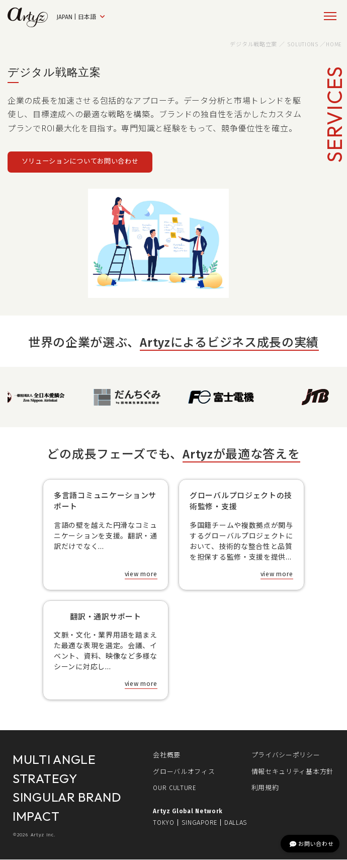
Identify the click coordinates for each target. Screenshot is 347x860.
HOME (334, 44)
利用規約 (265, 788)
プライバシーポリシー (285, 755)
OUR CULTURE (174, 788)
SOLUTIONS (302, 44)
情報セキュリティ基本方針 (292, 771)
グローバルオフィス (184, 771)
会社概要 (167, 755)
